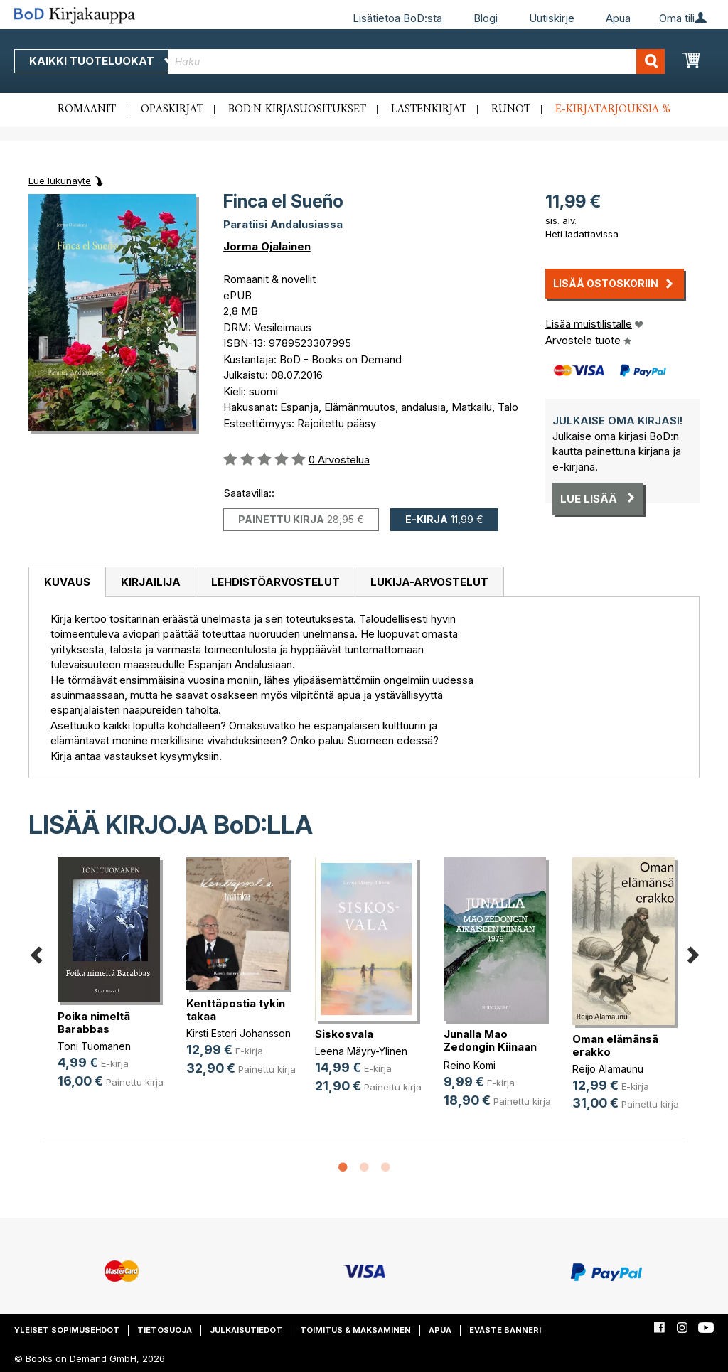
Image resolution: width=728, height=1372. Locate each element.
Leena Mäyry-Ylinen (361, 1051)
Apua (618, 18)
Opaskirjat (172, 109)
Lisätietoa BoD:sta (397, 18)
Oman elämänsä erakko (615, 1045)
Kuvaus (67, 582)
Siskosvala (344, 1034)
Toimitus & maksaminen (355, 1330)
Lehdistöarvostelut (275, 582)
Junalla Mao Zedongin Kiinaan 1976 (490, 1046)
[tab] (66, 582)
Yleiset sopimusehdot (66, 1330)
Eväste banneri (505, 1330)
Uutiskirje (551, 18)
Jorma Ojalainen (267, 246)
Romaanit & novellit (269, 279)
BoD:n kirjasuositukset (297, 109)
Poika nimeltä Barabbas (94, 1022)
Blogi (485, 18)
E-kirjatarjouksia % (612, 109)
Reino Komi (470, 1065)
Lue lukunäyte (59, 180)
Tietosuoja (164, 1330)
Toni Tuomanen (94, 1046)
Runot (510, 109)
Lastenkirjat (428, 109)
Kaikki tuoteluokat (101, 61)
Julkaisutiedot (246, 1330)
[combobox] (416, 61)
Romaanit (87, 109)
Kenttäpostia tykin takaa (235, 1010)
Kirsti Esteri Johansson (238, 1033)
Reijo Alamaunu (607, 1069)
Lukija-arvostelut (429, 582)
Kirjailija (151, 582)
